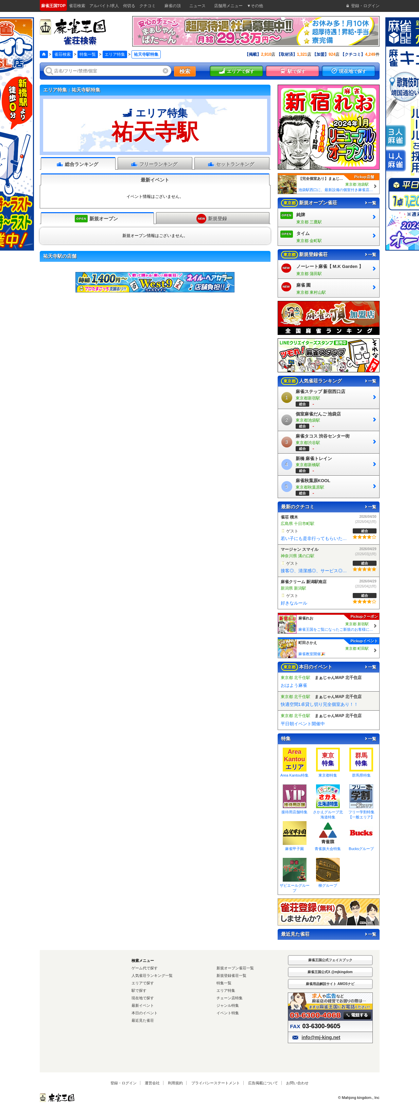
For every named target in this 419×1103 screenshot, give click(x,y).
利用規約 (175, 1083)
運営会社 (152, 1083)
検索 (184, 71)
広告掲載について (263, 1083)
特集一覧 (88, 54)
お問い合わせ (297, 1083)
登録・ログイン (123, 1083)
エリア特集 (115, 54)
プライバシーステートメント (215, 1083)
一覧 (370, 203)
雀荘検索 (62, 54)
